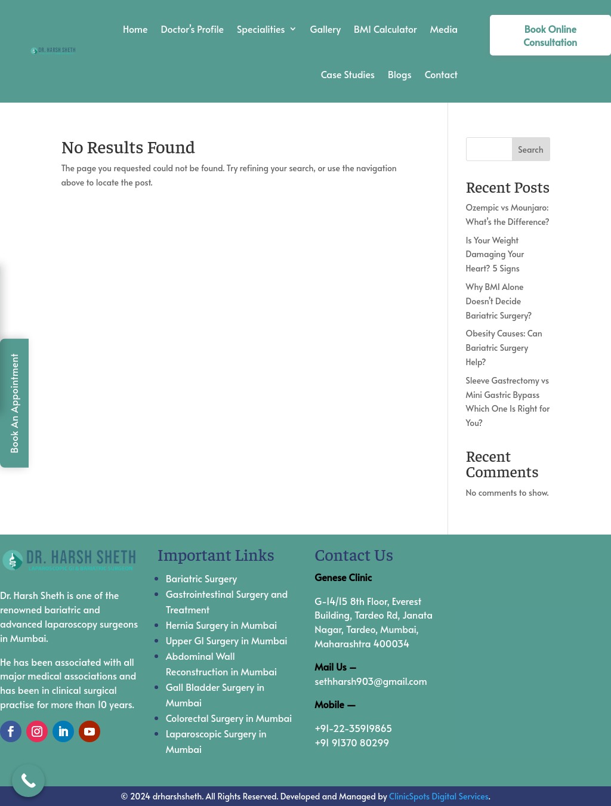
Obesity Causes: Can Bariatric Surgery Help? (504, 348)
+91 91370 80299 (351, 742)
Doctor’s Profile (192, 28)
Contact (441, 74)
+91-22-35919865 (353, 727)
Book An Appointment (13, 403)
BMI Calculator (385, 28)
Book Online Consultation (550, 35)
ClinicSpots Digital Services (439, 796)
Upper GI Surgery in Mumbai (227, 640)
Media (444, 28)
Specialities (261, 28)
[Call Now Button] (28, 780)
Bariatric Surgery (201, 578)
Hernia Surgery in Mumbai (221, 624)
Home (135, 28)
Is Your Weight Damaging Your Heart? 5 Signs (495, 254)
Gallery (325, 28)
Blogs (400, 74)
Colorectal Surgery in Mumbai (229, 717)
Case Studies (348, 74)
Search (530, 149)
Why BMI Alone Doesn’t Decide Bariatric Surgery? (499, 301)
